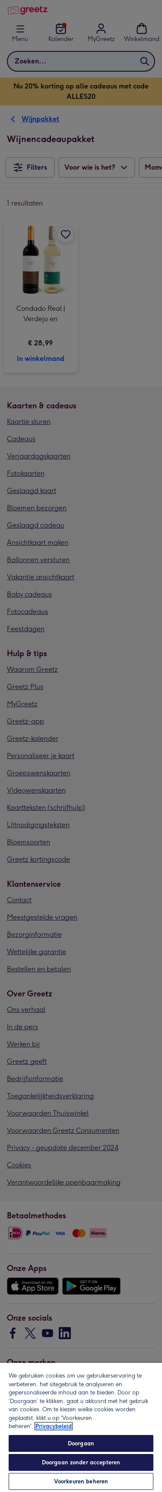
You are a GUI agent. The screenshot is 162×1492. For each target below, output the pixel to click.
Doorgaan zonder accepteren (81, 1462)
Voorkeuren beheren (81, 1481)
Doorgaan (81, 1443)
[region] (81, 1427)
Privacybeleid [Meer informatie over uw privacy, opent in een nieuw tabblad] (53, 1426)
